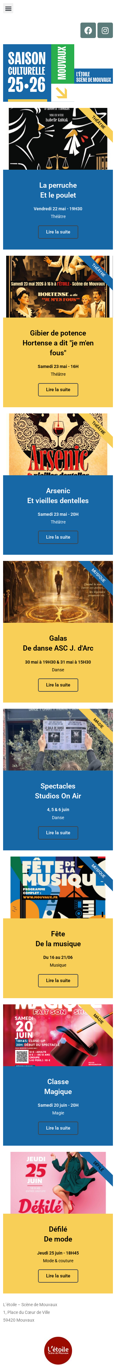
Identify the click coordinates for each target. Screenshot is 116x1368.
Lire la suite (58, 232)
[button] (8, 8)
